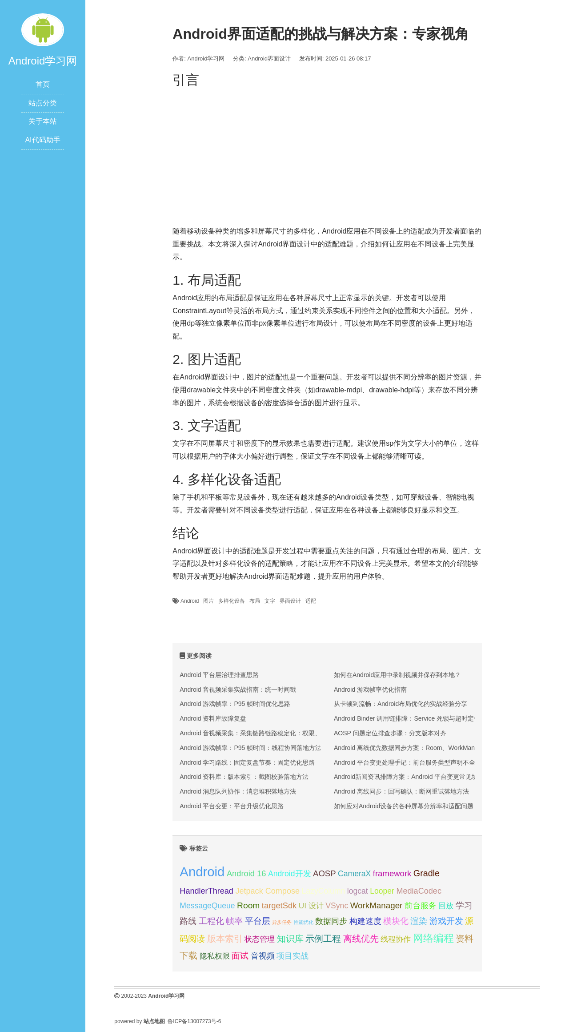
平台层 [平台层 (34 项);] (257, 921)
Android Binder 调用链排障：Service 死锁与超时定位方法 (413, 718)
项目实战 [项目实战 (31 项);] (292, 955)
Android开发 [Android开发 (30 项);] (289, 873)
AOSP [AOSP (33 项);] (324, 873)
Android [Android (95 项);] (202, 871)
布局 (254, 601)
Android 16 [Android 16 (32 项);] (246, 873)
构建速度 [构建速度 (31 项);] (365, 921)
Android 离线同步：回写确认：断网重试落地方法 (401, 791)
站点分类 (42, 103)
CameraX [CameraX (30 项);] (354, 873)
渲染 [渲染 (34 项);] (418, 921)
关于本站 (42, 121)
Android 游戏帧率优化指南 (370, 689)
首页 (43, 84)
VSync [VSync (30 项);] (336, 905)
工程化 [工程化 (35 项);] (211, 921)
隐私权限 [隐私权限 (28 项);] (215, 956)
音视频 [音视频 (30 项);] (263, 955)
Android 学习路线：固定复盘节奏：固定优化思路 (247, 762)
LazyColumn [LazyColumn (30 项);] (323, 891)
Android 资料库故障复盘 (213, 718)
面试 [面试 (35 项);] (240, 955)
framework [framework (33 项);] (392, 873)
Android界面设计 (269, 58)
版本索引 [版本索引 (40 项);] (225, 938)
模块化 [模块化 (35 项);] (396, 921)
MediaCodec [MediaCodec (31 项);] (418, 891)
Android (189, 601)
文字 (269, 601)
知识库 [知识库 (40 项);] (290, 938)
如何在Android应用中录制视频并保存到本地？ (397, 674)
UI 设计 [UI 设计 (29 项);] (311, 905)
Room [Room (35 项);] (248, 905)
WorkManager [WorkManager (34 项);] (376, 905)
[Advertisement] (326, 154)
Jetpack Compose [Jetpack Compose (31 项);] (267, 891)
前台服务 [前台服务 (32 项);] (421, 905)
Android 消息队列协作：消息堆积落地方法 (238, 791)
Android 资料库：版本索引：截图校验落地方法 (244, 776)
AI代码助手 (42, 140)
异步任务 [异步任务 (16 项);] (282, 922)
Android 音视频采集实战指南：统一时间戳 (238, 689)
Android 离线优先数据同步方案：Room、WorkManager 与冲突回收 (427, 747)
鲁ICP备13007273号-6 (194, 1021)
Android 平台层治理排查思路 (219, 674)
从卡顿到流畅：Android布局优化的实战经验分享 (400, 703)
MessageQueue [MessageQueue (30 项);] (207, 905)
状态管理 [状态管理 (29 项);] (259, 939)
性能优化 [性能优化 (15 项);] (303, 922)
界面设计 (290, 601)
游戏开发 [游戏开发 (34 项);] (446, 921)
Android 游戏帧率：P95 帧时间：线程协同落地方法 (250, 747)
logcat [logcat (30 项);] (357, 891)
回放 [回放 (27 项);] (445, 906)
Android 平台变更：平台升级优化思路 (232, 806)
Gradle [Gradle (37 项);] (426, 873)
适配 (310, 601)
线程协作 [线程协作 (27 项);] (396, 939)
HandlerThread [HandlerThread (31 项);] (206, 891)
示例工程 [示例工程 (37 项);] (323, 938)
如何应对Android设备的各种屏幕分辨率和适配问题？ (407, 806)
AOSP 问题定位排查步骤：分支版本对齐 (390, 733)
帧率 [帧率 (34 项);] (234, 921)
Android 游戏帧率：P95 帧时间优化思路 (235, 703)
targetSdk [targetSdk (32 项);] (279, 905)
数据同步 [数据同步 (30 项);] (331, 921)
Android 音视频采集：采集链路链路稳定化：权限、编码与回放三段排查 (278, 733)
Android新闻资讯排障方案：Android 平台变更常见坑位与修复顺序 (424, 776)
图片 (208, 601)
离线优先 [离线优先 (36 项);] (361, 938)
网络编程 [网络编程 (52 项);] (433, 938)
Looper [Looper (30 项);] (382, 891)
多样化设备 (231, 601)
